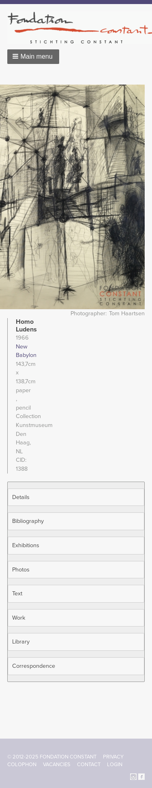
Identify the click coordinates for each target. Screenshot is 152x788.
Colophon (21, 764)
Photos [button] (21, 569)
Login (114, 764)
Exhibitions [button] (25, 545)
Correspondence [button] (33, 666)
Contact (89, 764)
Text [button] (17, 593)
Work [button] (18, 617)
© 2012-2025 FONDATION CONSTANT (51, 757)
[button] (33, 56)
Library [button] (21, 641)
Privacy (113, 757)
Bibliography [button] (28, 521)
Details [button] (21, 497)
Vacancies (57, 764)
